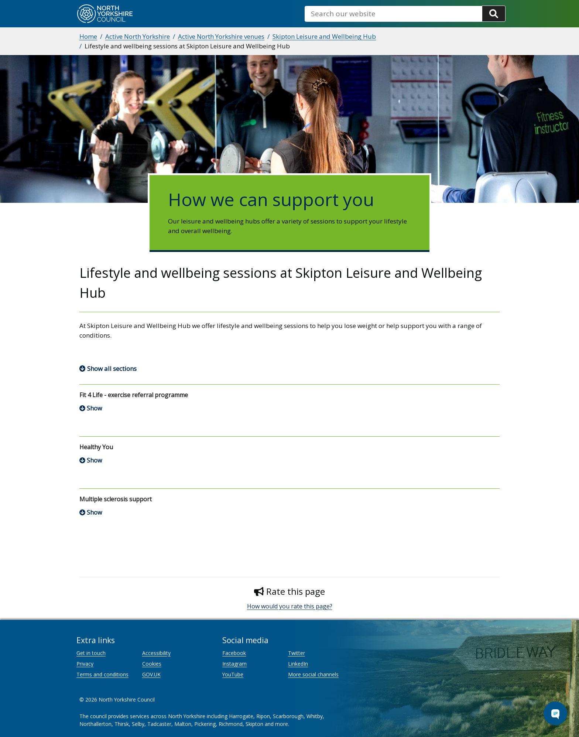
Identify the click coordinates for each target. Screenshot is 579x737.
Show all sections (112, 368)
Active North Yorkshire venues (221, 36)
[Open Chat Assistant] (555, 713)
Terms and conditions (102, 674)
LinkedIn (298, 663)
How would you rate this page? (289, 606)
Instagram (234, 663)
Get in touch (91, 652)
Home (88, 36)
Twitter (296, 652)
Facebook (234, 652)
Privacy (84, 663)
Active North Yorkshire (137, 36)
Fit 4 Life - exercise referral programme (133, 395)
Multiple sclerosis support (115, 499)
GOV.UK (151, 674)
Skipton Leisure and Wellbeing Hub (324, 36)
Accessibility (156, 652)
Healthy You (96, 447)
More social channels (313, 674)
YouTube (232, 674)
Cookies (151, 663)
